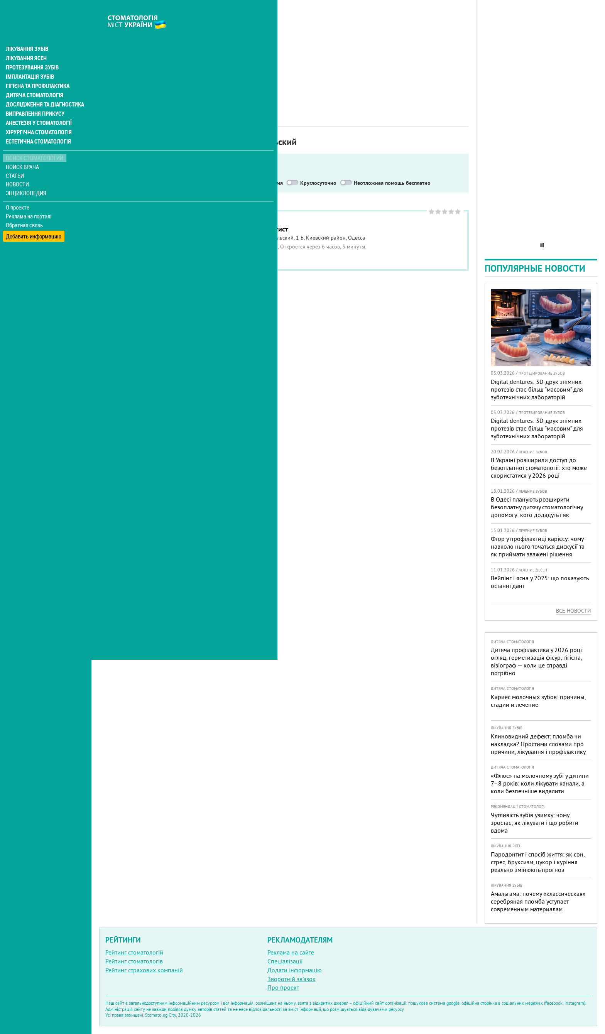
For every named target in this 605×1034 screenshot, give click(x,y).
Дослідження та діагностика (43, 88)
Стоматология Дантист (253, 229)
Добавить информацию (34, 217)
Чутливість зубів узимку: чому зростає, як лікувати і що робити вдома (534, 822)
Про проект (283, 987)
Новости (18, 168)
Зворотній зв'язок (291, 979)
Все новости (573, 610)
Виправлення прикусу (34, 97)
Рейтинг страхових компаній (144, 970)
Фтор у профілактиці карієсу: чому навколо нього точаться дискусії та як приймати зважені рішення (538, 546)
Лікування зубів (27, 32)
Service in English (179, 182)
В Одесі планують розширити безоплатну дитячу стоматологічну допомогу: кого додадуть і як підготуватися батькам (537, 510)
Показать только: (124, 182)
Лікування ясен (26, 42)
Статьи (15, 159)
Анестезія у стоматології (38, 106)
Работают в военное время (250, 182)
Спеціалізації (284, 961)
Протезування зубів (32, 51)
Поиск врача (23, 150)
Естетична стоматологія (37, 125)
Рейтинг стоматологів (134, 961)
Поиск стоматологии (34, 141)
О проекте (18, 191)
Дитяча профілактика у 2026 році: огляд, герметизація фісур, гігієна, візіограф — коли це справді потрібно (537, 661)
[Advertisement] (284, 54)
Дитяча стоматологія (33, 79)
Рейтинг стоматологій (134, 952)
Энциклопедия (26, 176)
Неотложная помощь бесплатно (392, 182)
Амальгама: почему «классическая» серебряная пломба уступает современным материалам (538, 901)
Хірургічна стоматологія (38, 116)
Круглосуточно (318, 182)
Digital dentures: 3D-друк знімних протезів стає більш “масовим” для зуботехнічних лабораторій (537, 389)
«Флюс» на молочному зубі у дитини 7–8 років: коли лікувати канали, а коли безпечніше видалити (540, 783)
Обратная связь (25, 208)
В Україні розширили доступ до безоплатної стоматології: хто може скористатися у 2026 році (539, 467)
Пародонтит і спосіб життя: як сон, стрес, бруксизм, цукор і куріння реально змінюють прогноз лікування (538, 865)
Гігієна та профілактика (37, 69)
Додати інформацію (294, 970)
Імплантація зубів (29, 60)
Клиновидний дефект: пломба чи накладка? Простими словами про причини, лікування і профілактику (538, 743)
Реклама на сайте (290, 952)
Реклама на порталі (29, 199)
